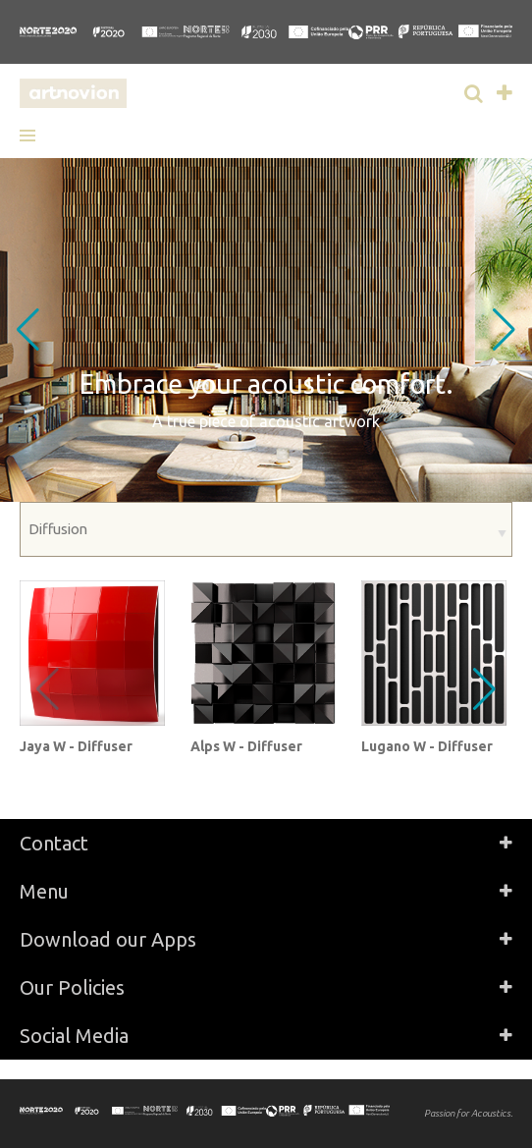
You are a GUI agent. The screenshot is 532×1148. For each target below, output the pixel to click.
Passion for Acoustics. (468, 1113)
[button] (34, 135)
